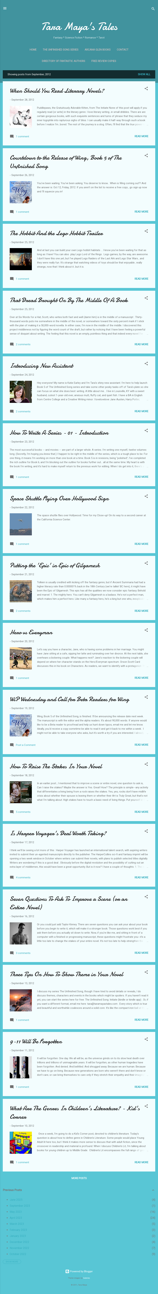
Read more (141, 136)
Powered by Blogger (79, 1271)
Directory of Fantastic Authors (63, 61)
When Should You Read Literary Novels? (57, 90)
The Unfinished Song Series (60, 49)
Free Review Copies (103, 61)
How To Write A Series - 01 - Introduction (59, 432)
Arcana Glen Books (98, 49)
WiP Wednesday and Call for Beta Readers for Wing (69, 699)
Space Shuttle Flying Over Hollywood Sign (59, 498)
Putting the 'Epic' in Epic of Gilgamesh (55, 565)
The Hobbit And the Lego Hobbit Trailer (56, 233)
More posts (79, 1178)
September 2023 (20, 1205)
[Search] (153, 9)
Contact (122, 49)
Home (33, 49)
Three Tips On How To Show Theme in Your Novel (66, 974)
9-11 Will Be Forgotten (36, 1041)
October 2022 (18, 1254)
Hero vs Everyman (31, 632)
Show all (144, 74)
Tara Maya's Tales (79, 26)
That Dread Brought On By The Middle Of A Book (69, 300)
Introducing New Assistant (41, 365)
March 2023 (17, 1224)
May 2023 (16, 1211)
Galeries (86, 1278)
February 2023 (18, 1230)
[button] (146, 89)
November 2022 (19, 1248)
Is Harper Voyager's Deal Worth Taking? (58, 833)
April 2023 (16, 1217)
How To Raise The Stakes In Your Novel (56, 766)
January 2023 (18, 1236)
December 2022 (19, 1242)
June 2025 (16, 1199)
